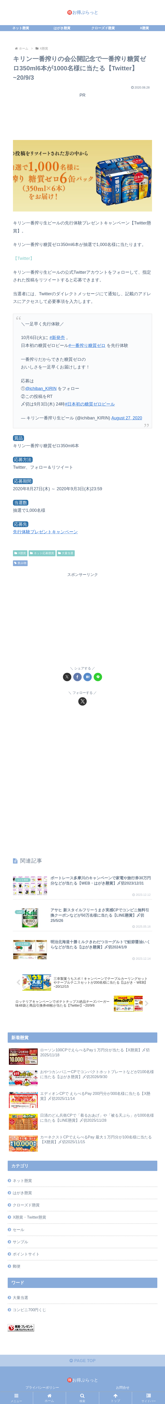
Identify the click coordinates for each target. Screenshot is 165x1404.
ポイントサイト (26, 1254)
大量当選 (65, 552)
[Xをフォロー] (82, 701)
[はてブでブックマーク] (87, 676)
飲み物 (20, 562)
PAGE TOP (82, 1361)
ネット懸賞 (22, 1181)
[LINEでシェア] (98, 676)
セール (18, 1230)
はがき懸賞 (22, 1193)
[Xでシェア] (67, 676)
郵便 (16, 1267)
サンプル (20, 1242)
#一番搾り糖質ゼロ (86, 345)
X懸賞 (20, 552)
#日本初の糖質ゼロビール (90, 403)
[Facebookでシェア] (77, 676)
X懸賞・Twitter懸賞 (29, 1217)
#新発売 (57, 337)
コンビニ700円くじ (29, 1310)
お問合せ (122, 1388)
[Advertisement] (82, 119)
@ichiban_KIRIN (41, 388)
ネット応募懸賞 (42, 552)
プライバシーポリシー (42, 1388)
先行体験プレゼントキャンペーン (45, 531)
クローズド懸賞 (26, 1205)
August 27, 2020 (127, 417)
